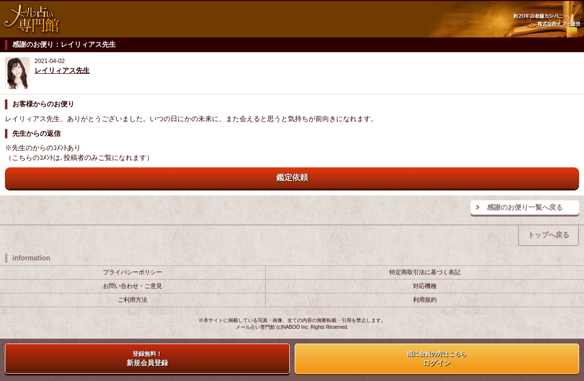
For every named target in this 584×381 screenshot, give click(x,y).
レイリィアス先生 (62, 70)
